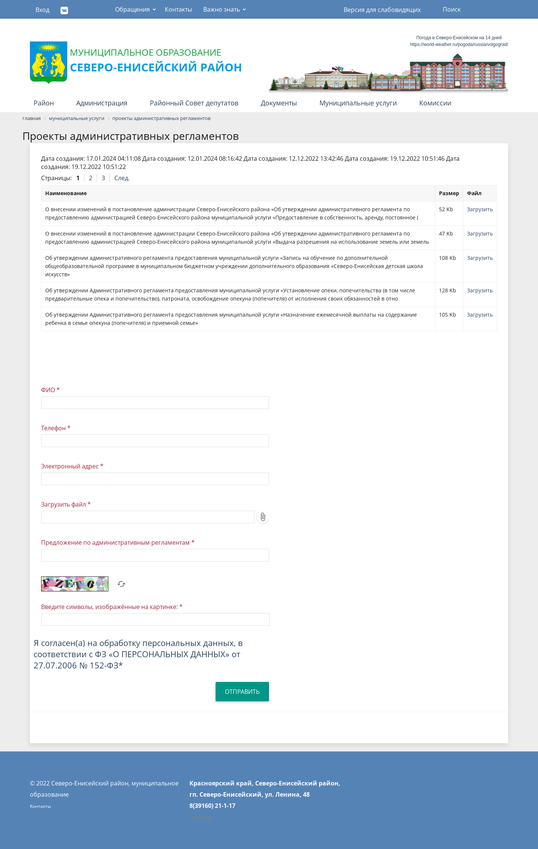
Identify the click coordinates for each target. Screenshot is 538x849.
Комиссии (435, 102)
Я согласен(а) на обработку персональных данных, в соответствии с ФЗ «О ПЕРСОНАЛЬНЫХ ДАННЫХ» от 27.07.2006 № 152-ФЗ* (138, 654)
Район (44, 102)
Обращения (132, 9)
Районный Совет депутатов (194, 102)
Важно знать (221, 9)
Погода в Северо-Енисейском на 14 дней (459, 37)
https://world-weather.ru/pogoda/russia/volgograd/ (459, 44)
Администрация (101, 102)
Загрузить (480, 209)
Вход (42, 10)
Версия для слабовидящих (382, 10)
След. (122, 178)
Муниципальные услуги (358, 102)
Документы (279, 102)
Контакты (178, 9)
